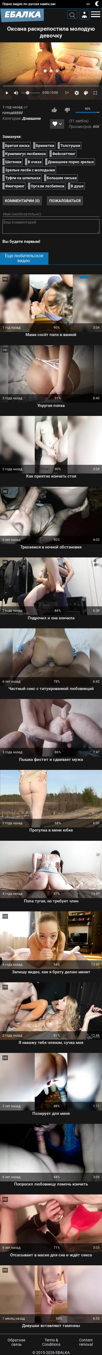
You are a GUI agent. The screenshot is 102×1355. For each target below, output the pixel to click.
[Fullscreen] (95, 93)
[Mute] (16, 93)
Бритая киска (17, 145)
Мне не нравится (67, 110)
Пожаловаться (65, 201)
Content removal (86, 1342)
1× (67, 93)
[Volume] (30, 92)
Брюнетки (45, 145)
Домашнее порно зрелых (71, 161)
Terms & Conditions (51, 1342)
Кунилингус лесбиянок (25, 153)
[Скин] (86, 93)
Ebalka (62, 1352)
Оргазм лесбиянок (47, 186)
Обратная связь (16, 1342)
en (88, 4)
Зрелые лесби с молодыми (30, 170)
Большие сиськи (62, 178)
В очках (35, 161)
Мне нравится (54, 110)
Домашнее (31, 118)
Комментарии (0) (22, 201)
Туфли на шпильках (23, 178)
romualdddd (12, 113)
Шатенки (13, 161)
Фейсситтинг (63, 153)
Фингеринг (14, 186)
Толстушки (70, 145)
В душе (77, 186)
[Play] (7, 93)
